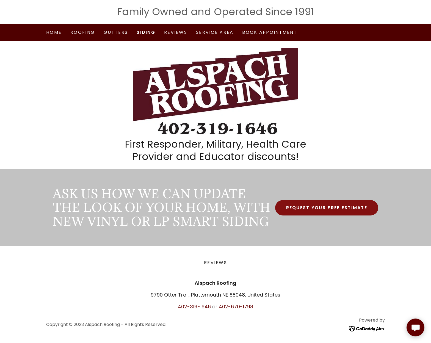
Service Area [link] (214, 32)
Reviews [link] (175, 32)
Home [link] (54, 32)
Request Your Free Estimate (327, 207)
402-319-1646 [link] (194, 306)
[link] (215, 91)
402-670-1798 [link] (236, 306)
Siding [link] (146, 32)
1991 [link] (304, 12)
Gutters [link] (116, 32)
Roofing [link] (82, 32)
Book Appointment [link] (269, 32)
